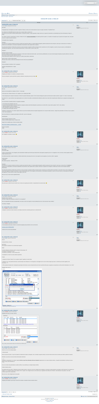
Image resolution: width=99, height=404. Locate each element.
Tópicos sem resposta (4, 16)
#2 (2, 72)
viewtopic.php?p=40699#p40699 (8, 227)
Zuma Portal (52, 398)
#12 (2, 348)
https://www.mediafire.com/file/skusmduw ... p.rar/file (11, 124)
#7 (2, 196)
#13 (2, 378)
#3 (2, 87)
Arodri (78, 25)
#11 (2, 311)
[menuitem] (8, 13)
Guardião (78, 78)
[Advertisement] (49, 9)
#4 (2, 132)
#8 (2, 208)
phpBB (47, 399)
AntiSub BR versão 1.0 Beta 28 (49, 18)
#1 (2, 25)
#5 (2, 147)
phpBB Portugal (51, 400)
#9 (2, 223)
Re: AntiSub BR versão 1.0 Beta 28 (9, 71)
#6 (2, 181)
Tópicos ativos (11, 16)
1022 (81, 80)
